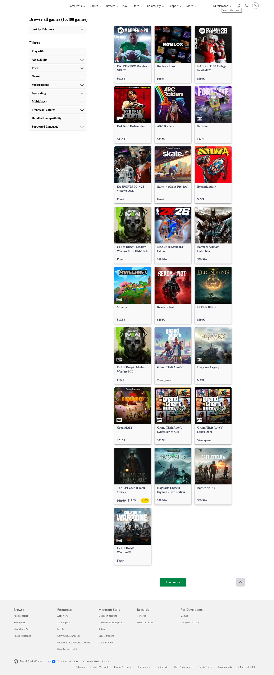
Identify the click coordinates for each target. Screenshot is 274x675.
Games (94, 6)
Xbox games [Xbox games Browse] (20, 622)
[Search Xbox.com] (238, 5)
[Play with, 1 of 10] (57, 51)
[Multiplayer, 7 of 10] (57, 101)
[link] (132, 54)
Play (124, 6)
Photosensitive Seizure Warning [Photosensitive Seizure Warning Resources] (73, 642)
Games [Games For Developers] (184, 615)
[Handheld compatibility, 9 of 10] (57, 118)
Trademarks (162, 667)
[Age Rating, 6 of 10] (57, 93)
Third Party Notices (183, 667)
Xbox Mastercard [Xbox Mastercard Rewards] (145, 622)
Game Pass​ (75, 6)
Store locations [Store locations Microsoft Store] (106, 642)
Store (136, 6)
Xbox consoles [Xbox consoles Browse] (21, 615)
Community (154, 6)
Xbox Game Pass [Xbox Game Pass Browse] (22, 629)
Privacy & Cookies (123, 667)
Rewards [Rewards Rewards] (141, 615)
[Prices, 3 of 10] (57, 68)
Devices (110, 6)
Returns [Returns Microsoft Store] (102, 629)
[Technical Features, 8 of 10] (57, 110)
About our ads (225, 667)
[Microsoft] (28, 6)
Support (173, 6)
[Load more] (173, 582)
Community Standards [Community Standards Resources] (68, 635)
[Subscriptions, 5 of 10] (57, 85)
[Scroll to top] (240, 582)
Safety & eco (205, 667)
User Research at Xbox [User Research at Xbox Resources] (68, 649)
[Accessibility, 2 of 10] (57, 59)
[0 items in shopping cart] (246, 5)
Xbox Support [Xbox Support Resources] (64, 622)
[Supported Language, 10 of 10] (57, 126)
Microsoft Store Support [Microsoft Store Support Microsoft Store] (111, 622)
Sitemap (80, 667)
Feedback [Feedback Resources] (62, 629)
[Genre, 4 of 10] (57, 76)
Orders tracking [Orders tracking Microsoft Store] (106, 635)
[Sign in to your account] (255, 6)
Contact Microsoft (99, 667)
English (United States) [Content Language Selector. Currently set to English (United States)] (31, 661)
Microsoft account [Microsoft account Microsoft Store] (108, 615)
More (189, 6)
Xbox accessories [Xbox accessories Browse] (22, 635)
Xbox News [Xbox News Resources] (62, 615)
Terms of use (144, 667)
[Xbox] (55, 6)
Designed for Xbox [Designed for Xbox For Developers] (190, 622)
